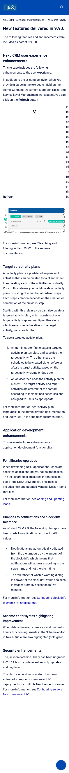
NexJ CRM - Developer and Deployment (23, 20)
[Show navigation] (61, 765)
